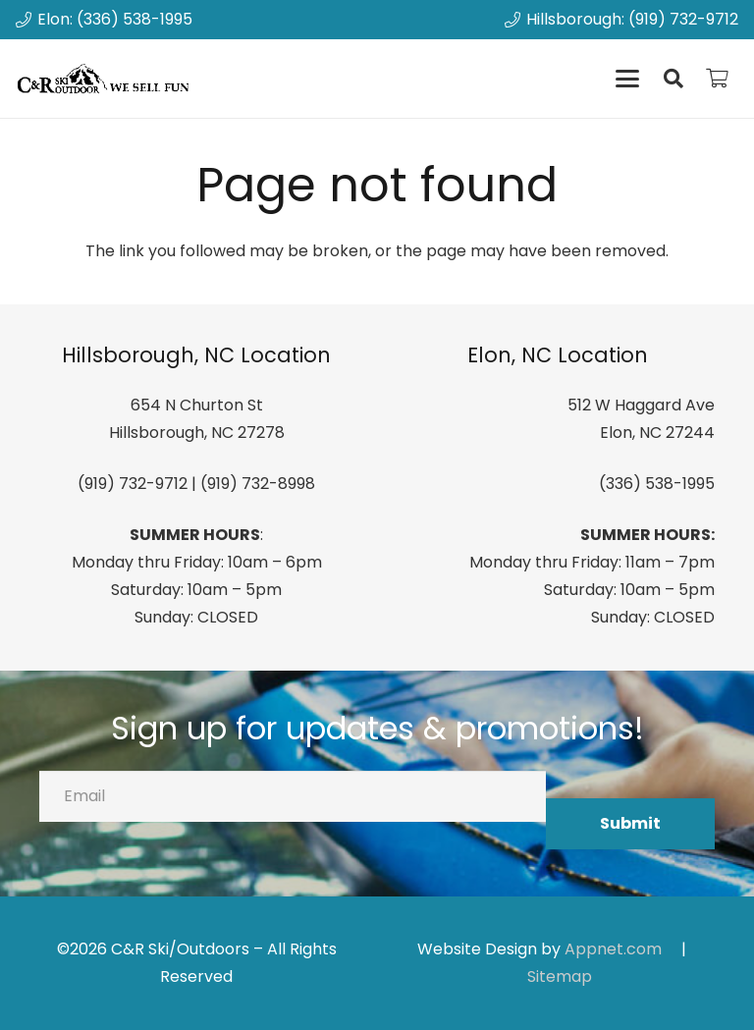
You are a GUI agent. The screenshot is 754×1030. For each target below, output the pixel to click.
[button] (627, 78)
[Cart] (716, 78)
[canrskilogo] (106, 78)
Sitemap (559, 976)
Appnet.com (613, 949)
